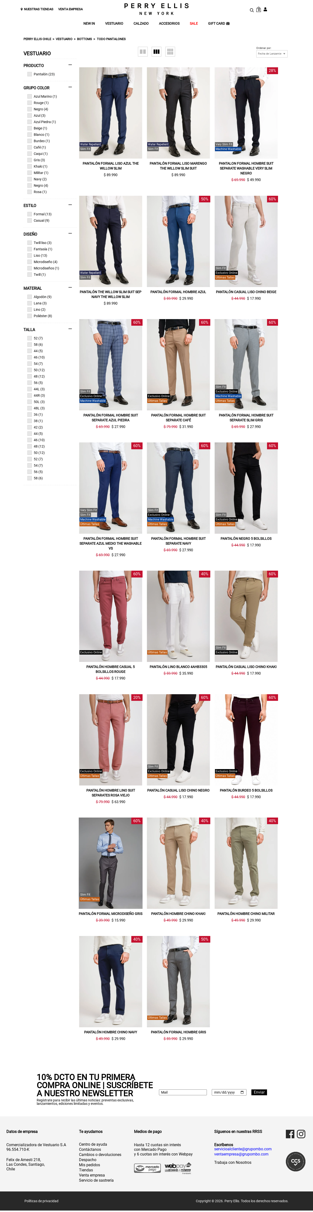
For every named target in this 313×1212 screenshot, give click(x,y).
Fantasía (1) (39, 249)
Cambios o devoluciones (100, 1156)
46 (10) (36, 357)
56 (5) (35, 383)
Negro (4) (37, 109)
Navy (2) (37, 179)
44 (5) (35, 351)
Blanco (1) (38, 134)
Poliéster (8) (39, 316)
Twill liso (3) (39, 243)
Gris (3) (36, 160)
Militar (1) (37, 173)
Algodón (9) (39, 297)
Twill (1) (36, 274)
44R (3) (36, 395)
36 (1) (35, 414)
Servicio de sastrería (96, 1181)
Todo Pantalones (111, 39)
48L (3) (36, 408)
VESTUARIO (114, 23)
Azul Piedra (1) (41, 122)
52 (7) (35, 338)
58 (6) (35, 344)
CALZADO (141, 23)
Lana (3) (37, 303)
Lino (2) (36, 309)
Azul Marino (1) (42, 96)
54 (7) (35, 363)
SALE (194, 23)
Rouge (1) (38, 103)
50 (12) (36, 370)
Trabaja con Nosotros (232, 1164)
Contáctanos (90, 1151)
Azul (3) (36, 115)
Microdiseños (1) (43, 268)
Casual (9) (38, 220)
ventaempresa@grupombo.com (241, 1156)
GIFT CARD (219, 23)
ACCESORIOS (169, 23)
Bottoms (84, 39)
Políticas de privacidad (41, 1202)
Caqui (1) (37, 153)
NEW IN (89, 23)
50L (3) (36, 402)
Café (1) (36, 147)
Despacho (87, 1161)
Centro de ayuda (93, 1145)
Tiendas (86, 1171)
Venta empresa (92, 1176)
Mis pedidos (89, 1166)
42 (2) (35, 427)
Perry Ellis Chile (37, 39)
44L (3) (36, 389)
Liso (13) (37, 255)
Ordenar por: (263, 48)
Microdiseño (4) (42, 262)
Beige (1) (37, 128)
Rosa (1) (37, 192)
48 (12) (36, 376)
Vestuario (64, 39)
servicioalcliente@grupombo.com (243, 1151)
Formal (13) (39, 214)
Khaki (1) (37, 166)
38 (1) (35, 421)
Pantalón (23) (41, 74)
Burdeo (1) (38, 141)
